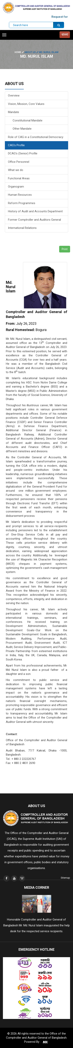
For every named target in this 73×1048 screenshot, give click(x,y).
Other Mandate (20, 128)
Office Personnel (18, 162)
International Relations (22, 228)
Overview (13, 95)
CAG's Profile (16, 145)
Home (19, 52)
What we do (15, 170)
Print (65, 249)
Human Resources (20, 194)
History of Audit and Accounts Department (35, 211)
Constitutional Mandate (25, 120)
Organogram (16, 186)
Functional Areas (19, 178)
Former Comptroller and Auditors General (34, 219)
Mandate (13, 112)
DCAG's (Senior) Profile (22, 153)
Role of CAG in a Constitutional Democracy (35, 137)
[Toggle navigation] (4, 35)
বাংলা (65, 34)
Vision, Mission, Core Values (26, 104)
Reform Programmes (21, 203)
